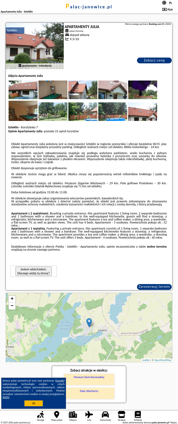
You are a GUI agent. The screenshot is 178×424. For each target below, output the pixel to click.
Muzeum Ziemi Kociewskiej (89, 377)
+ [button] (12, 299)
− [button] (12, 306)
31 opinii (60, 131)
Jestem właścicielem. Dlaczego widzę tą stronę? (33, 271)
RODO (6, 397)
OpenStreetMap (162, 360)
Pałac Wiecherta (89, 391)
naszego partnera (48, 250)
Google (60, 380)
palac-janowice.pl (89, 7)
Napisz (174, 422)
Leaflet (145, 360)
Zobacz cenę (154, 60)
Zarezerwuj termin (154, 286)
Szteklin (12, 30)
